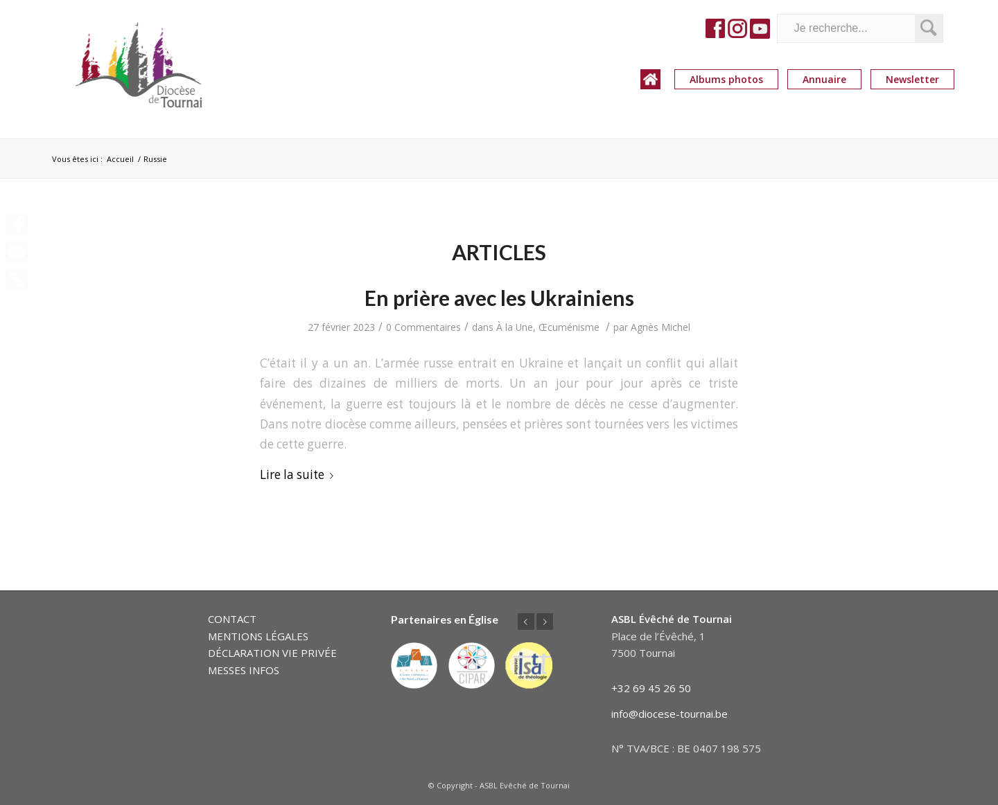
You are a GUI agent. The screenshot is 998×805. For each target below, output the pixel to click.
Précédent (526, 621)
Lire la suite (299, 474)
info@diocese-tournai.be (669, 714)
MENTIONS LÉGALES (258, 636)
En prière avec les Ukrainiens (499, 297)
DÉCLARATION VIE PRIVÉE (272, 653)
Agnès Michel (660, 327)
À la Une (514, 327)
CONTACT (232, 619)
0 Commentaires (423, 327)
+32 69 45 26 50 (651, 688)
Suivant (544, 621)
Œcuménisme (569, 327)
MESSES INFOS (243, 670)
